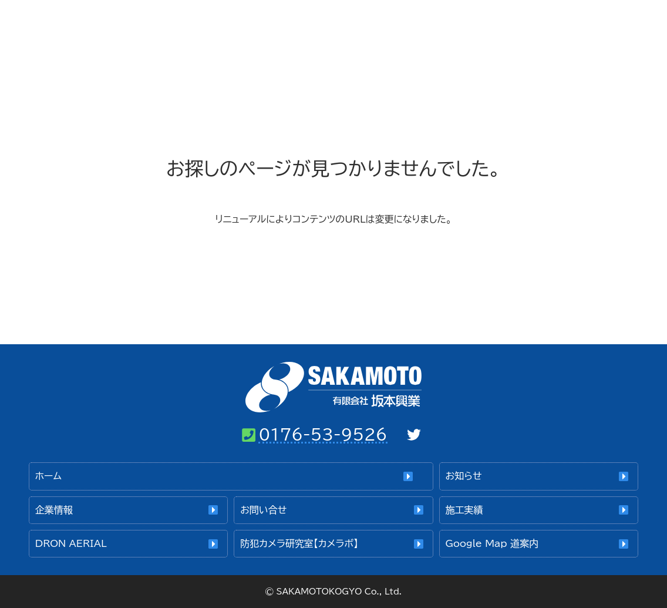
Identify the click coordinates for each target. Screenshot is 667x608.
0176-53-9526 (322, 434)
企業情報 (397, 23)
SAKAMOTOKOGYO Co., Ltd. (339, 591)
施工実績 (597, 23)
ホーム (293, 23)
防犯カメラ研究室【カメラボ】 (299, 543)
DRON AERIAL (71, 543)
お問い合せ (500, 23)
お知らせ (464, 476)
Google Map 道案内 (492, 543)
